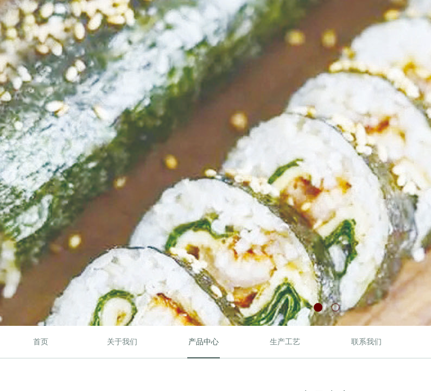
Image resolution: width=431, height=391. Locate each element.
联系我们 (366, 342)
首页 (40, 342)
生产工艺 (285, 342)
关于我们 (122, 342)
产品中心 (203, 342)
